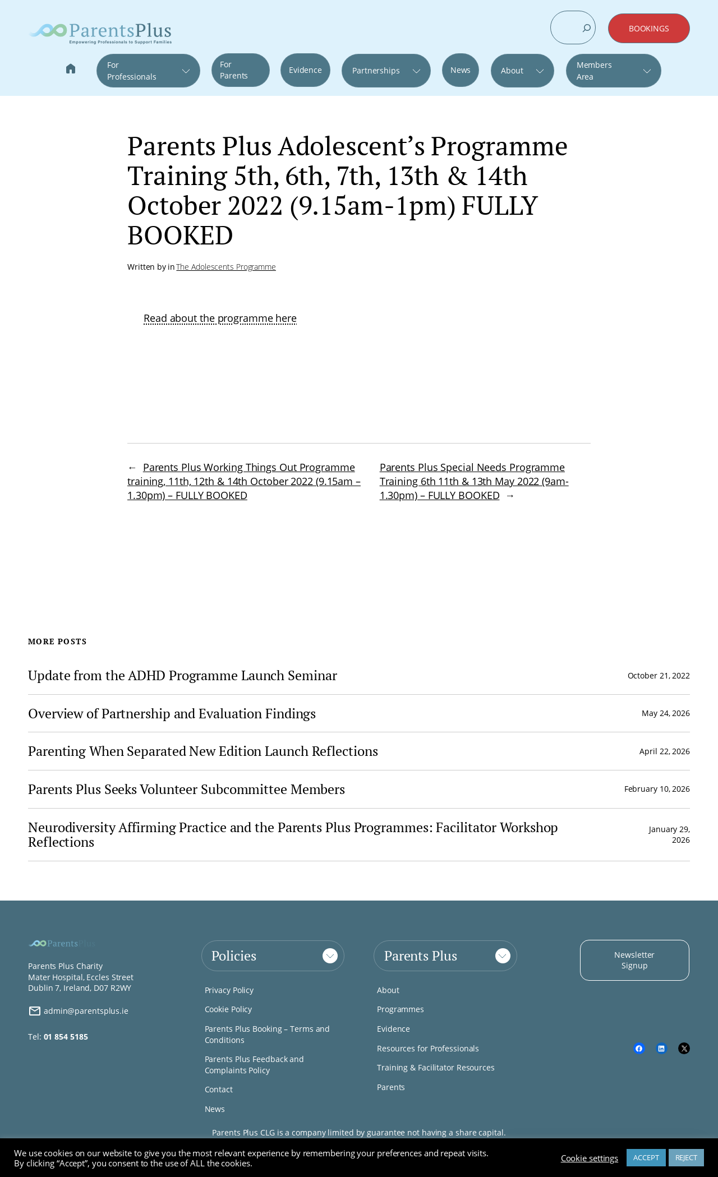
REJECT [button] (686, 1157)
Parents (391, 1087)
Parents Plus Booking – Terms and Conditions (267, 1034)
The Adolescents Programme (226, 266)
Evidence (305, 69)
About (512, 70)
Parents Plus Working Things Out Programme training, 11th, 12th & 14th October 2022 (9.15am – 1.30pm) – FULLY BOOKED (244, 481)
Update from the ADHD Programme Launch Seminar (182, 675)
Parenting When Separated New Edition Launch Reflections (203, 751)
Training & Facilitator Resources (436, 1067)
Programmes (400, 1009)
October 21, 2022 (659, 675)
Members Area (594, 70)
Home (70, 70)
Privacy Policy (229, 990)
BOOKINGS (649, 28)
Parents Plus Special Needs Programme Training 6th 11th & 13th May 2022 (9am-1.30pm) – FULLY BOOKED (474, 481)
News (460, 69)
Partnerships (376, 70)
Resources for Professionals (428, 1048)
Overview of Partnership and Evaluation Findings (173, 713)
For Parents (234, 70)
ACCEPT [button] (646, 1157)
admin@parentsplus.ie (78, 1011)
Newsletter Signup (634, 960)
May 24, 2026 (666, 713)
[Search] (586, 28)
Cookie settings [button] (590, 1158)
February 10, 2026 (657, 788)
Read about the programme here (220, 318)
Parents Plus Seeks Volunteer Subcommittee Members (186, 789)
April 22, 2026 (664, 751)
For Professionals (132, 70)
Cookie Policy (228, 1009)
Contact (219, 1089)
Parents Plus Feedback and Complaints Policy (255, 1065)
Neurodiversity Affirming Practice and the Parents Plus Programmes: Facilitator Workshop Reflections (293, 835)
